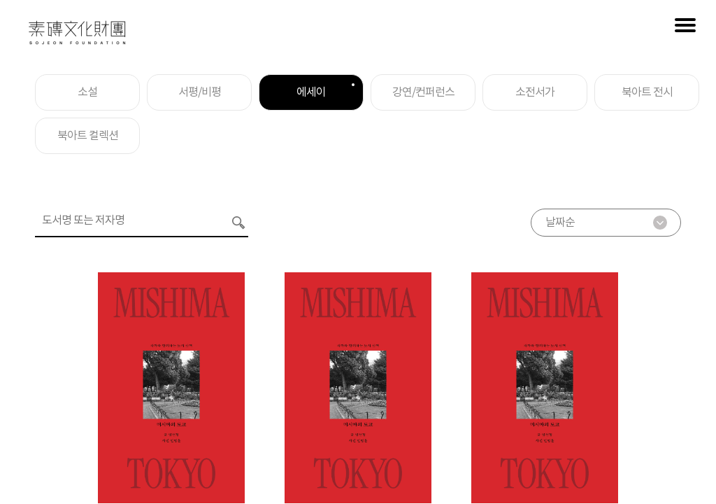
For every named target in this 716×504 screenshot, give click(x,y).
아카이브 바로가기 (667, 406)
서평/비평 (199, 92)
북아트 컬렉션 (87, 136)
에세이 (325, 91)
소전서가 (534, 92)
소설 (87, 92)
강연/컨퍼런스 (423, 92)
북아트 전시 (647, 92)
